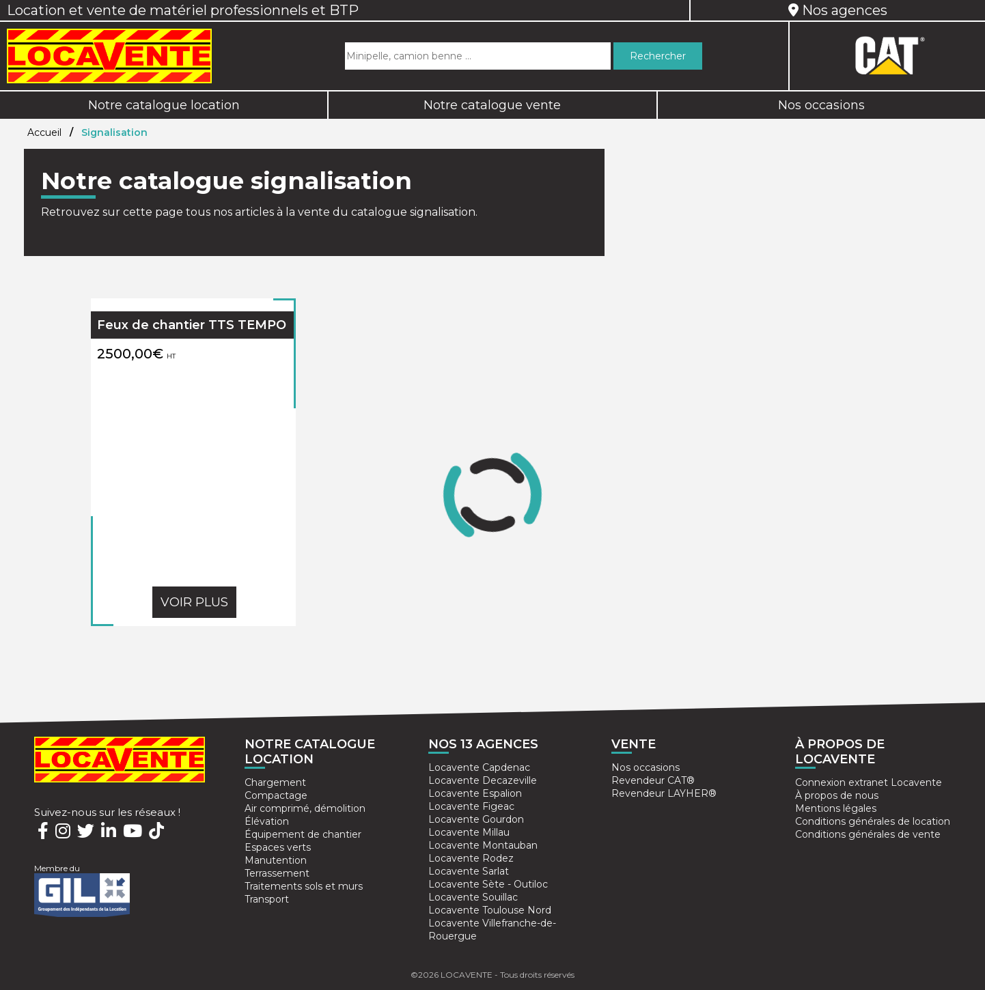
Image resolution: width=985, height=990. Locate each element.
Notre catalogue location (164, 105)
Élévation (267, 821)
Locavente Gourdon (476, 819)
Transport (267, 899)
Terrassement (277, 873)
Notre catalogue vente (492, 105)
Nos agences (837, 10)
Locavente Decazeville (482, 780)
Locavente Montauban (483, 845)
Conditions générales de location (872, 821)
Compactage (276, 795)
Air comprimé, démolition (305, 808)
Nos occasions (821, 105)
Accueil (44, 132)
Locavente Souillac (473, 897)
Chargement (275, 782)
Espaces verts (278, 847)
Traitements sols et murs (304, 886)
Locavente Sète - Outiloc (488, 884)
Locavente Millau (469, 832)
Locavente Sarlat (468, 871)
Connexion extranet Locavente (868, 782)
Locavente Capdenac (479, 767)
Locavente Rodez (471, 858)
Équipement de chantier (303, 834)
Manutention (276, 860)
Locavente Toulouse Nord (489, 910)
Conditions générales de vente (868, 834)
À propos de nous (836, 795)
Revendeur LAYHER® (664, 793)
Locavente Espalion (475, 793)
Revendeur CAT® (653, 780)
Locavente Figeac (471, 806)
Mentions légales (835, 808)
